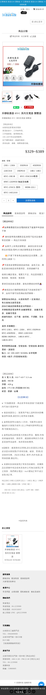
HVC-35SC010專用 (29, 176)
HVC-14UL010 (10, 193)
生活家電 (25, 36)
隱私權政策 (25, 592)
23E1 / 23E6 (9, 165)
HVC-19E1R (9, 176)
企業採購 (15, 592)
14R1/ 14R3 (35, 171)
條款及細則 (35, 592)
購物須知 (32, 213)
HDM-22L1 (30, 187)
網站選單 (37, 22)
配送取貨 (15, 578)
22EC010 (8, 171)
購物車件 (38, 9)
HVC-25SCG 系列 (12, 187)
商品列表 (15, 36)
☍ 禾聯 (33, 36)
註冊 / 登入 (25, 9)
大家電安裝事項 (9, 581)
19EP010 (21, 171)
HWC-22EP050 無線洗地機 (16, 182)
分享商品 (29, 107)
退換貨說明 (20, 213)
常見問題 (6, 592)
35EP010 (24, 165)
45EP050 (37, 165)
